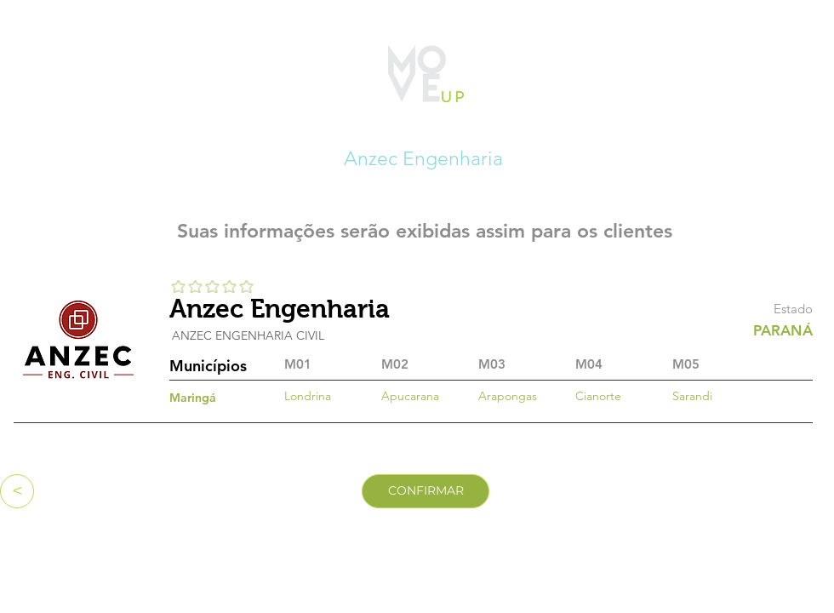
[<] (17, 491)
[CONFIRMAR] (425, 491)
